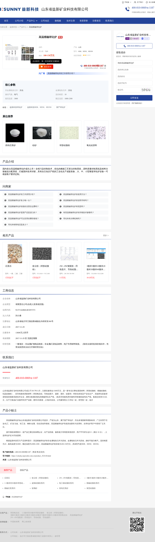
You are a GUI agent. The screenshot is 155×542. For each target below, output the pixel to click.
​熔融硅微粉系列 (92, 483)
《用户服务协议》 (137, 103)
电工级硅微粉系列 (65, 483)
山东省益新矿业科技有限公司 (64, 9)
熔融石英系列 (9, 488)
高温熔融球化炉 (17, 497)
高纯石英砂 (10, 145)
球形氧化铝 (14, 513)
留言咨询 (46, 67)
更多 (106, 235)
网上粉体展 (26, 522)
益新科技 (13, 27)
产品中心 (32, 21)
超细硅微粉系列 (37, 483)
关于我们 (138, 2)
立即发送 (134, 98)
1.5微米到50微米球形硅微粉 (14, 483)
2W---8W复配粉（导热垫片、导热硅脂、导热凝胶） (69, 268)
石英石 (8, 266)
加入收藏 (150, 2)
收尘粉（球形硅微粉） (40, 267)
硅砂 (34, 145)
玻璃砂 (33, 488)
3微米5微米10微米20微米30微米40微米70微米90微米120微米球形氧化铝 (96, 268)
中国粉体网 (14, 522)
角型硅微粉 (90, 488)
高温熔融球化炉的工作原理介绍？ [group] (61, 73)
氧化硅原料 (92, 145)
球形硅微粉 (65, 145)
